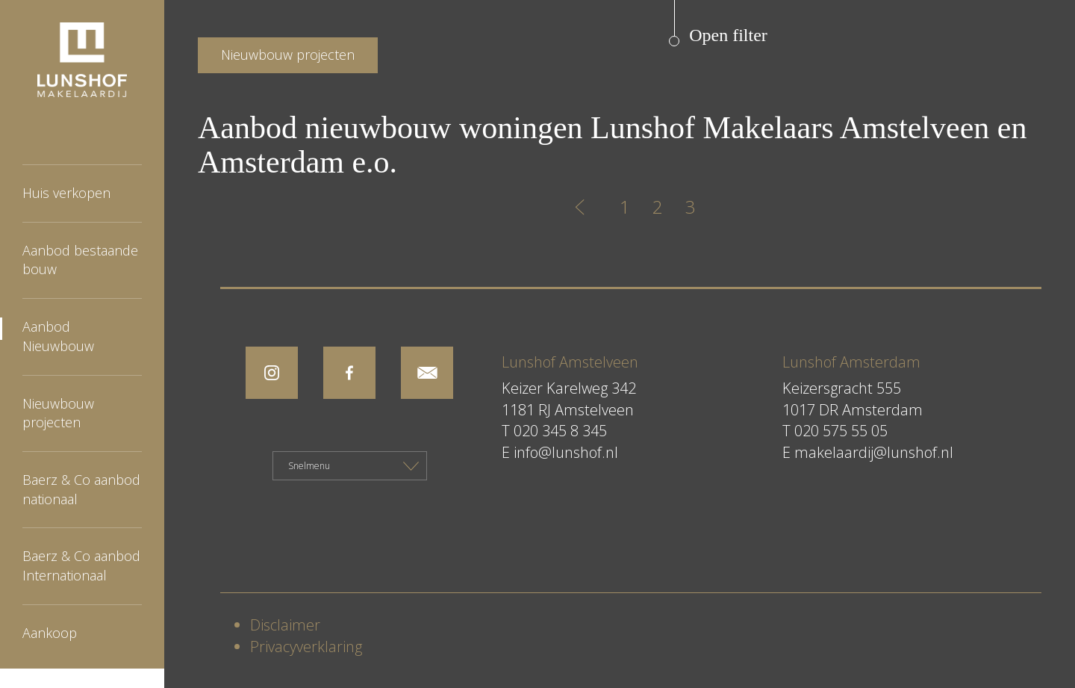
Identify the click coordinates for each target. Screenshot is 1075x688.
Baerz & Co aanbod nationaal (81, 489)
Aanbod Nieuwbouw (58, 336)
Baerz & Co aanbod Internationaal (81, 565)
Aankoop (49, 633)
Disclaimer (285, 625)
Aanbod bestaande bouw (80, 260)
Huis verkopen (66, 193)
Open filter (728, 35)
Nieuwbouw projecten (58, 413)
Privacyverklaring (306, 646)
